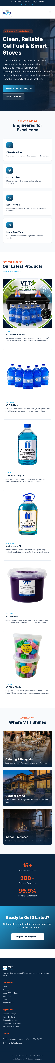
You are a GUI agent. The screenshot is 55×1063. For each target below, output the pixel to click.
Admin (38, 1059)
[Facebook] (22, 4)
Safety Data (7, 996)
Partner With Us (13, 97)
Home (5, 987)
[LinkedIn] (33, 4)
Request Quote (8, 1002)
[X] (29, 4)
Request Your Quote (27, 936)
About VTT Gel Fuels (10, 993)
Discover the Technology (19, 88)
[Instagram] (26, 4)
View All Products (12, 272)
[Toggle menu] (50, 12)
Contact (5, 999)
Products (6, 990)
